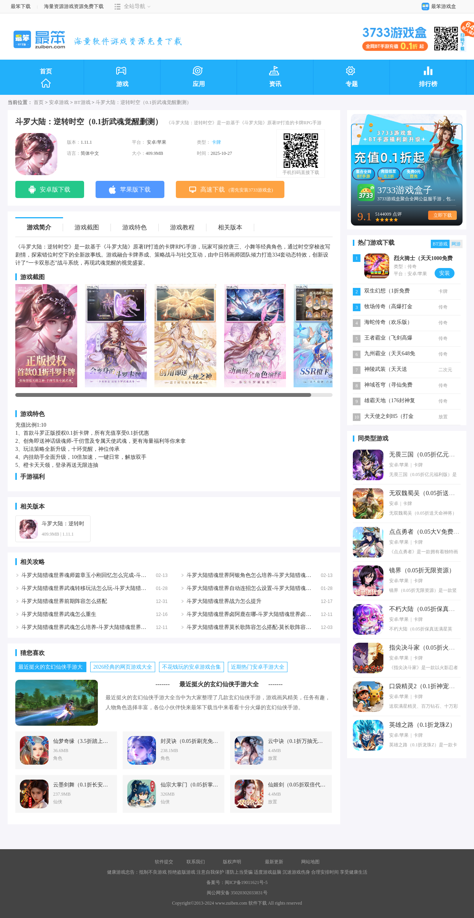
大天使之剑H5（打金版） (389, 417)
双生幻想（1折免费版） (387, 291)
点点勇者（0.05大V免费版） (427, 531)
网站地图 (310, 861)
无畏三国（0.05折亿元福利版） (431, 454)
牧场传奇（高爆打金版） (388, 307)
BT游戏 (82, 102)
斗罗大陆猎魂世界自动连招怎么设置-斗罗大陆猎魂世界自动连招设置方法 (273, 588)
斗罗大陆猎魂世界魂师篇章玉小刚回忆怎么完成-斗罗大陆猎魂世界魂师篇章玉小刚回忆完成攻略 (134, 575)
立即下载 (442, 215)
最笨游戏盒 (437, 6)
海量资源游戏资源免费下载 (73, 6)
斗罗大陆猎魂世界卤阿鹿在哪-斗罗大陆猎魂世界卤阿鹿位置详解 (262, 614)
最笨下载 (21, 6)
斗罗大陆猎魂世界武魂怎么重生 (58, 614)
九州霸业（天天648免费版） (389, 354)
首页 (46, 78)
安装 (444, 273)
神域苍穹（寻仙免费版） (388, 385)
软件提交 (164, 861)
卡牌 (216, 142)
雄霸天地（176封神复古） (389, 401)
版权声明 (232, 861)
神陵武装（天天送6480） (385, 370)
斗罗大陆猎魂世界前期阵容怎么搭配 (64, 601)
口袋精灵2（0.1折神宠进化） (428, 686)
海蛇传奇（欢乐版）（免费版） (388, 323)
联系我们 (196, 861)
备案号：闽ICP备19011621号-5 (237, 882)
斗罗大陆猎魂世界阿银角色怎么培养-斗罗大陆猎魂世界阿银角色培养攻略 (273, 575)
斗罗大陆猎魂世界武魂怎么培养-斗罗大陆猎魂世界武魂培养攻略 (97, 627)
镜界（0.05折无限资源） (422, 570)
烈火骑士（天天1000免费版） (423, 259)
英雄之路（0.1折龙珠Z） (422, 724)
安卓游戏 (59, 102)
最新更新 (274, 861)
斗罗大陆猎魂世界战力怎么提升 (224, 601)
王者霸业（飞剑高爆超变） (388, 338)
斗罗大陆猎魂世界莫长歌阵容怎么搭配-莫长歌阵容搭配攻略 (257, 627)
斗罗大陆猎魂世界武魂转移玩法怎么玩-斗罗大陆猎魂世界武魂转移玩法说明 (110, 588)
